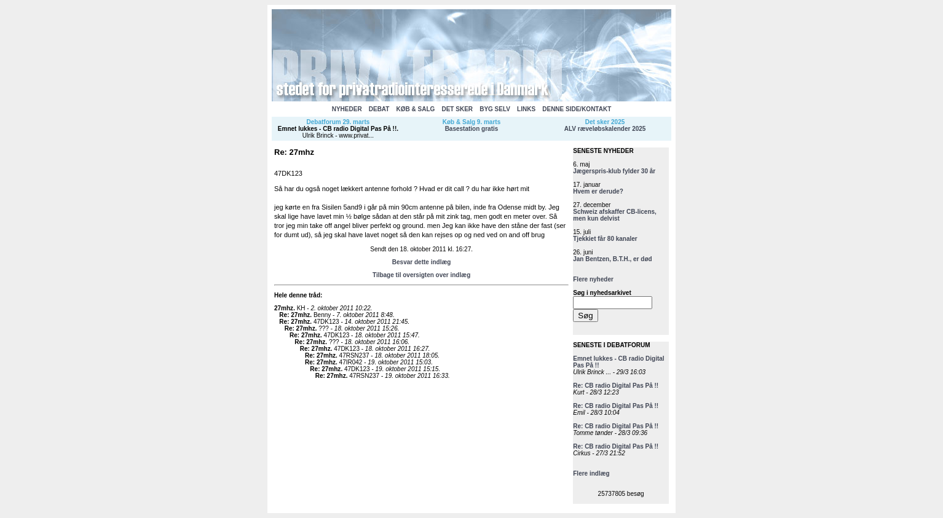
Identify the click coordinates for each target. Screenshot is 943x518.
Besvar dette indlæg (421, 262)
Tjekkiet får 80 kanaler (605, 238)
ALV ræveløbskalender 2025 (605, 128)
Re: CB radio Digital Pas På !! (615, 385)
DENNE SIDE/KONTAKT (576, 109)
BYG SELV (494, 109)
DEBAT (379, 109)
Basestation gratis (472, 128)
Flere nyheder (593, 279)
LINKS (526, 109)
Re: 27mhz (294, 315)
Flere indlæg (591, 473)
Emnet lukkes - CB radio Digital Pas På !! (337, 128)
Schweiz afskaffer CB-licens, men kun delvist (615, 215)
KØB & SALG (416, 109)
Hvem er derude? (598, 191)
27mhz (283, 308)
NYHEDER (347, 109)
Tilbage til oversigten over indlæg (421, 275)
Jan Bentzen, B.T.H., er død (612, 259)
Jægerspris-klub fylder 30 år (614, 171)
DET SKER (457, 109)
